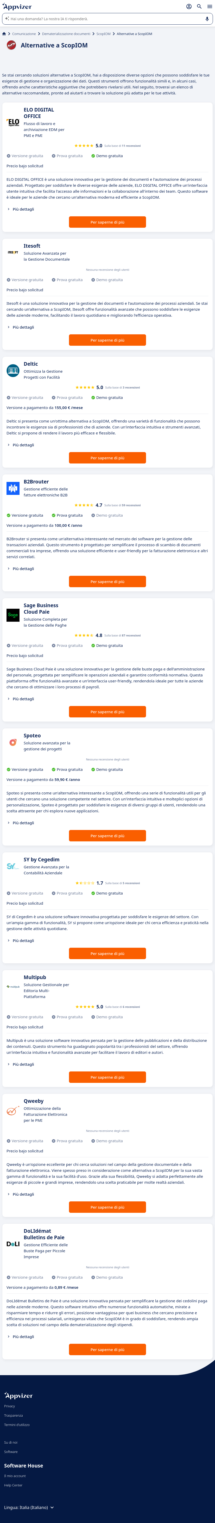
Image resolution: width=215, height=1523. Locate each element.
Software (11, 1451)
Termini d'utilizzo (17, 1424)
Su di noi (10, 1442)
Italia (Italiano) (37, 1507)
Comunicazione (24, 33)
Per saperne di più (107, 222)
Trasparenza (13, 1415)
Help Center (13, 1485)
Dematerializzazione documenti (66, 33)
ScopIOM (104, 33)
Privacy (9, 1406)
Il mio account (15, 1475)
